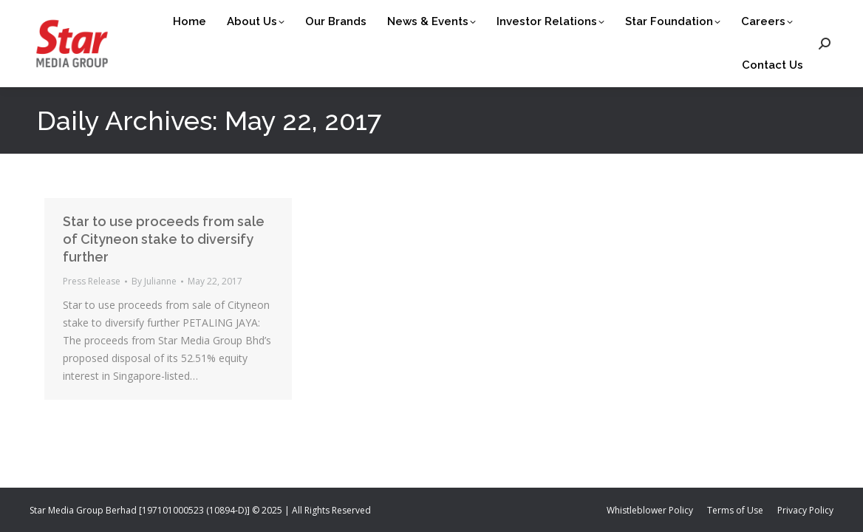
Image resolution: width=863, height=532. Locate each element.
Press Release (91, 281)
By (154, 281)
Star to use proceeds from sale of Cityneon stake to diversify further (164, 239)
